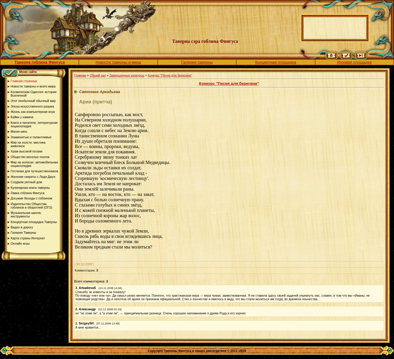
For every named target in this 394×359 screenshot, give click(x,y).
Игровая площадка (354, 62)
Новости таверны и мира (118, 62)
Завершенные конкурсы (126, 75)
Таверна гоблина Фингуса (39, 62)
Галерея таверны (197, 62)
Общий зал (97, 75)
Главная (80, 75)
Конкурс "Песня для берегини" (170, 75)
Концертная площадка (275, 62)
